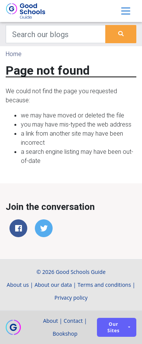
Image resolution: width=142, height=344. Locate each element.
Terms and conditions (104, 284)
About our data (53, 284)
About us (18, 284)
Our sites (114, 327)
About (50, 320)
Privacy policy (71, 297)
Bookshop (65, 333)
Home (14, 54)
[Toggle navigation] (125, 11)
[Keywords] (56, 34)
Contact (73, 320)
